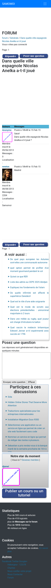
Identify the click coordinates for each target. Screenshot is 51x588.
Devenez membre (30, 460)
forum (5, 38)
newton (5, 166)
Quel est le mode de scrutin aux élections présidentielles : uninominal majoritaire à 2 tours (29, 310)
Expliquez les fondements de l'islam (27, 287)
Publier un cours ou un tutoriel (24, 493)
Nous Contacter (15, 574)
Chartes (11, 568)
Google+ (23, 561)
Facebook (6, 561)
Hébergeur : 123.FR (16, 564)
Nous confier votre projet (19, 571)
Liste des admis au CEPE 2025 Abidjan (28, 282)
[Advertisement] (25, 20)
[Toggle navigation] (45, 4)
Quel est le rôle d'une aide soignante (27, 301)
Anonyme (6, 130)
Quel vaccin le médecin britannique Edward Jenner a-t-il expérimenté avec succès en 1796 (29, 330)
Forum (10, 577)
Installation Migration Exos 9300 (23, 419)
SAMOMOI (8, 3)
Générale (14, 38)
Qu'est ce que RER (19, 276)
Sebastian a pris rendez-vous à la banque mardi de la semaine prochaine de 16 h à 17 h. (27, 448)
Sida (10, 397)
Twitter (15, 561)
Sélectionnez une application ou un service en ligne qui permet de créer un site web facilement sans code (26, 428)
